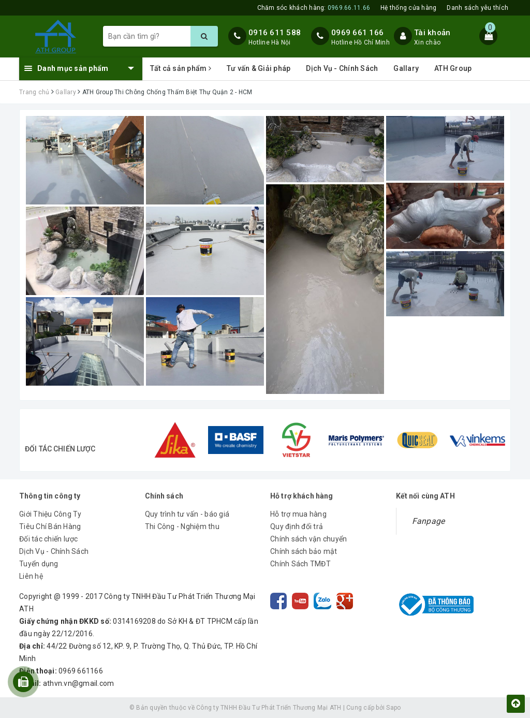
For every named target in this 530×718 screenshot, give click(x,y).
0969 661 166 (357, 32)
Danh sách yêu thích (477, 7)
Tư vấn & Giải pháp (259, 68)
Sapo (393, 707)
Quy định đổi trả (296, 526)
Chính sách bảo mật (303, 551)
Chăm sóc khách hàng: (314, 7)
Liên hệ (31, 576)
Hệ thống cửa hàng (408, 7)
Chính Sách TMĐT (300, 564)
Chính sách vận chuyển (308, 539)
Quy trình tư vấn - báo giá (187, 514)
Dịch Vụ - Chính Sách (342, 68)
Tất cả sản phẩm (180, 68)
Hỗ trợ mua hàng (298, 514)
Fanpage (428, 521)
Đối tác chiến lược (48, 539)
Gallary (406, 68)
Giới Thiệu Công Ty (50, 514)
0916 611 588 (274, 32)
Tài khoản (432, 32)
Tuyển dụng (38, 564)
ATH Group (453, 68)
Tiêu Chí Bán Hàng (50, 526)
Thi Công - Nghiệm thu (182, 526)
